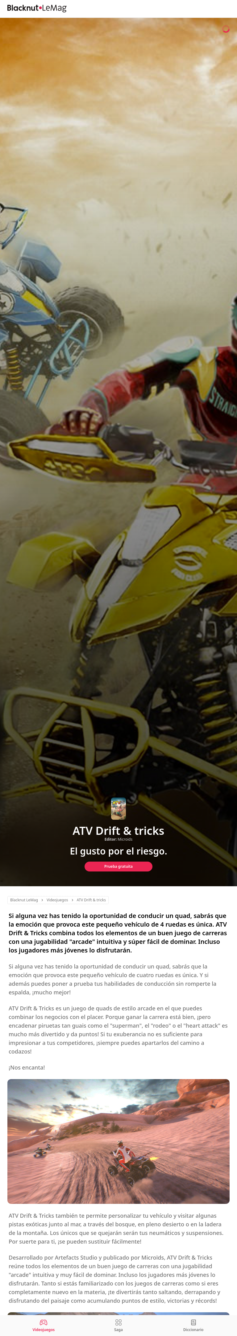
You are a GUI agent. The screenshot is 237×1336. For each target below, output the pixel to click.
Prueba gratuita (118, 866)
